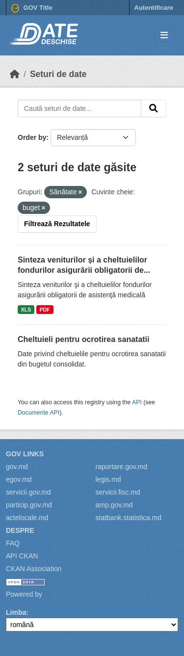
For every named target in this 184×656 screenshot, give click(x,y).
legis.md (108, 479)
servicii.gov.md (28, 492)
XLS (26, 310)
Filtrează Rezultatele (57, 224)
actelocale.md (27, 518)
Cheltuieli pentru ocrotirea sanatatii (84, 339)
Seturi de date (58, 74)
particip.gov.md (29, 505)
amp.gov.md (114, 505)
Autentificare (153, 7)
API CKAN (22, 556)
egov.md (19, 479)
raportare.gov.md (122, 467)
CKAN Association (34, 569)
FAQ (13, 543)
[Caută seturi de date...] (79, 108)
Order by (32, 137)
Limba (16, 612)
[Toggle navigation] (164, 35)
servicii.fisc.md (118, 492)
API (137, 402)
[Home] (15, 74)
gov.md (17, 467)
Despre (20, 530)
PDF (45, 310)
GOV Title (32, 8)
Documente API (38, 412)
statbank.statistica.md (129, 518)
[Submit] (153, 108)
